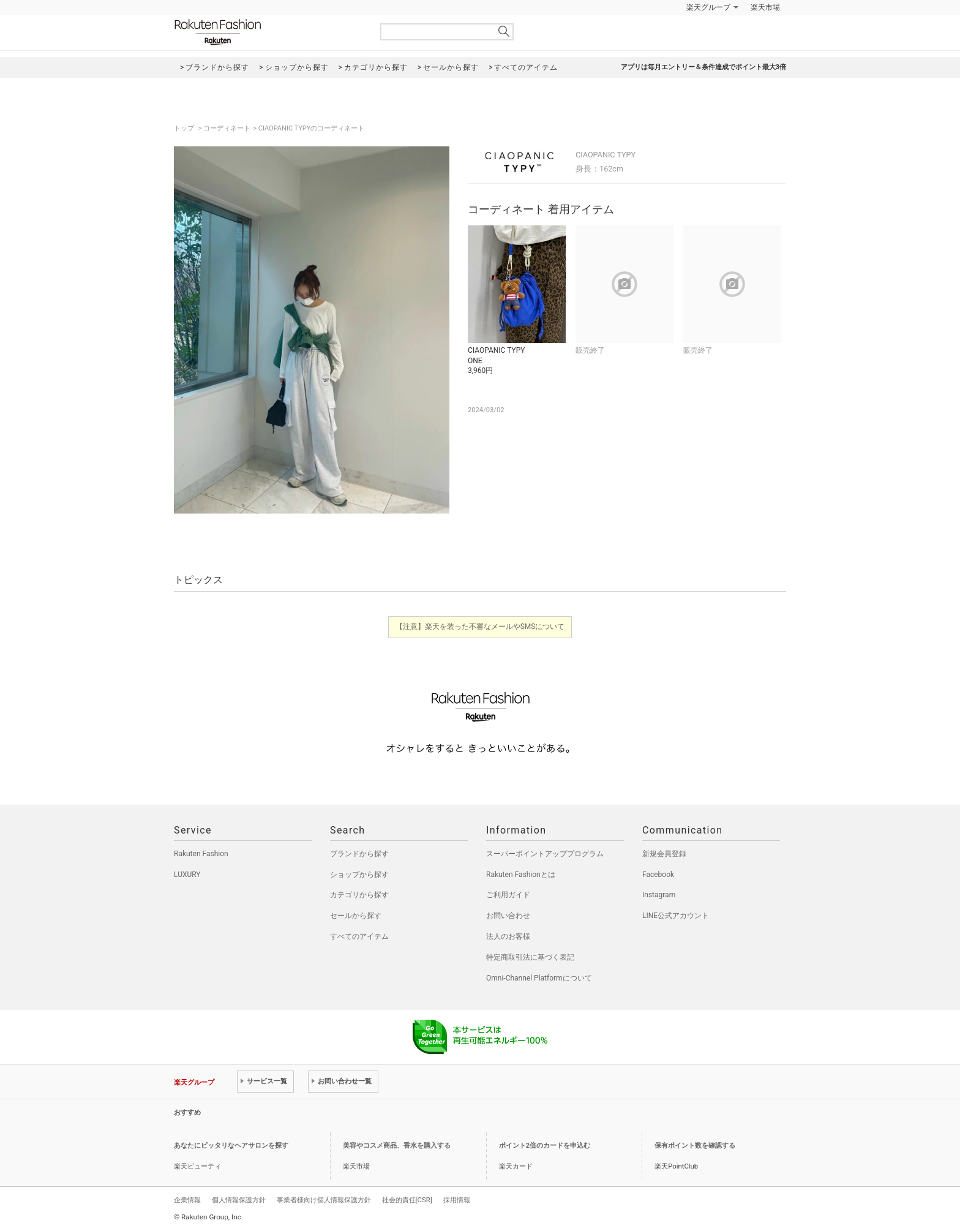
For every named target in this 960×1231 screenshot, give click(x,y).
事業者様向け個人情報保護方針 (324, 1199)
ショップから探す (359, 874)
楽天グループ (708, 7)
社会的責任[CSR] (407, 1199)
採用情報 (456, 1199)
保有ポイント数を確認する (694, 1146)
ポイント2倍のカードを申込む (544, 1146)
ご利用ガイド (508, 894)
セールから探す (355, 915)
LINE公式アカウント (675, 915)
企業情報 (187, 1199)
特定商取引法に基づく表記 (530, 957)
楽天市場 (765, 7)
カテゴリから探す (359, 894)
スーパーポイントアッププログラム (545, 853)
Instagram (658, 894)
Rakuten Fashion (269, 32)
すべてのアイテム (359, 936)
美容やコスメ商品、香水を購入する (397, 1146)
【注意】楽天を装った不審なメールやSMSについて (480, 626)
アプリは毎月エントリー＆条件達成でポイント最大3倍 (703, 67)
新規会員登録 (664, 853)
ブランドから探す (359, 853)
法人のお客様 (508, 936)
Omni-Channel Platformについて (539, 978)
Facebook (658, 874)
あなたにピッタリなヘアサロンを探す (231, 1146)
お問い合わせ (508, 915)
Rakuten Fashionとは (520, 874)
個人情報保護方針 (239, 1199)
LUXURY (187, 874)
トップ (185, 128)
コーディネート (226, 128)
